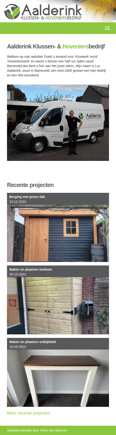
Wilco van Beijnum (53, 430)
